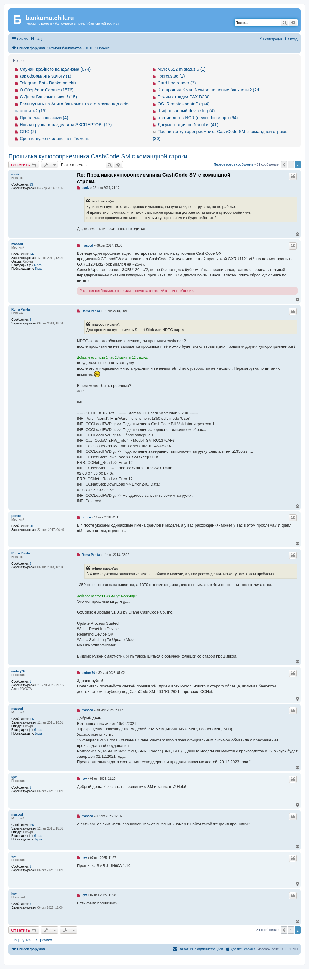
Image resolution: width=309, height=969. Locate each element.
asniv (15, 174)
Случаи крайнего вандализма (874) (55, 69)
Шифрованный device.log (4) (186, 110)
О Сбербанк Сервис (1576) (47, 90)
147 (32, 254)
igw (14, 777)
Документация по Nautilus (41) (188, 124)
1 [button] (291, 164)
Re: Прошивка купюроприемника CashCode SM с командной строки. (153, 178)
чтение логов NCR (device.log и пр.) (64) (198, 117)
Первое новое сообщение (233, 164)
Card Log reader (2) (177, 83)
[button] (284, 164)
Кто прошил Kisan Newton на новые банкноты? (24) (209, 90)
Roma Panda (20, 309)
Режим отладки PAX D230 (183, 96)
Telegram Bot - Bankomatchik (48, 83)
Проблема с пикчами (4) (44, 117)
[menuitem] (36, 39)
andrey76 (18, 671)
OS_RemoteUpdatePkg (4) (183, 103)
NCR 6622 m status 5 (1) (181, 69)
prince (16, 516)
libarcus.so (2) (171, 76)
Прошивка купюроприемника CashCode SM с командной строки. (98, 156)
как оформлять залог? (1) (45, 76)
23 (31, 184)
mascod (17, 244)
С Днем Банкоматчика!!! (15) (48, 96)
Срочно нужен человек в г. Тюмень (54, 138)
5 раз (38, 268)
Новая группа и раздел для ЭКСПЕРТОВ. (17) (66, 124)
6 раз (38, 265)
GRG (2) (28, 131)
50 (31, 526)
